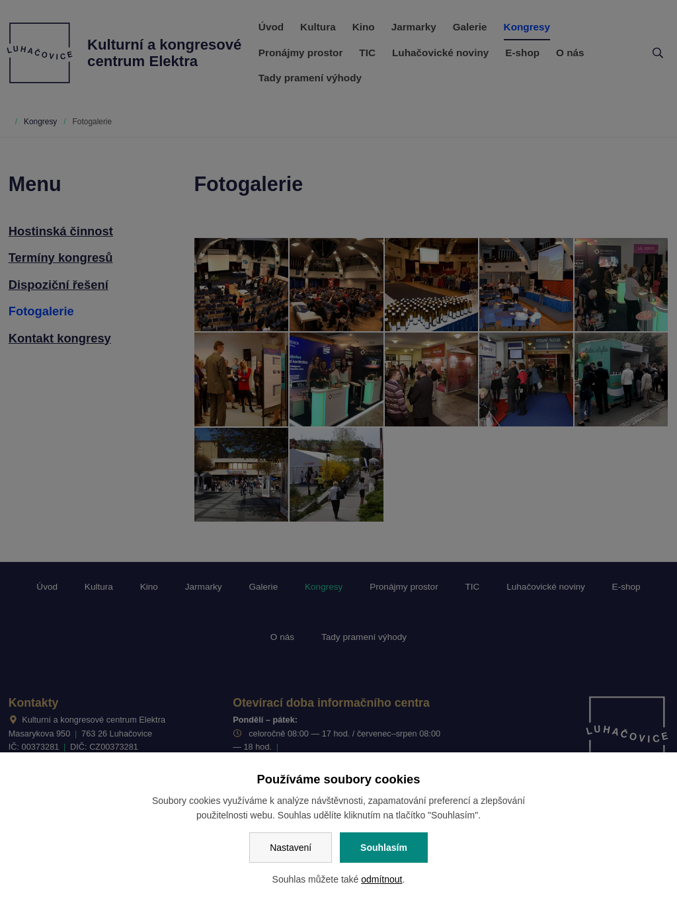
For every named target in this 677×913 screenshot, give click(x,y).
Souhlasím (383, 847)
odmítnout (381, 879)
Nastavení (290, 847)
